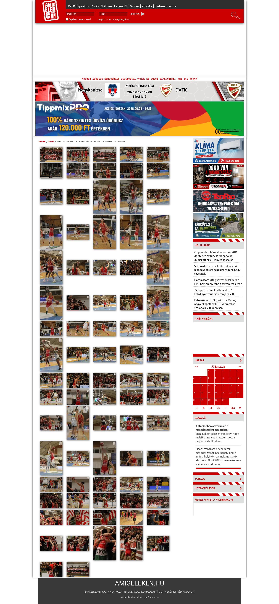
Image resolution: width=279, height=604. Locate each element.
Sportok (83, 6)
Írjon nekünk (166, 591)
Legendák (121, 6)
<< (196, 366)
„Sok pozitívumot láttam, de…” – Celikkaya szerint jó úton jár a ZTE (214, 291)
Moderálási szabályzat (140, 591)
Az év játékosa (101, 6)
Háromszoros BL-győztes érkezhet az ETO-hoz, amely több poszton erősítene (218, 281)
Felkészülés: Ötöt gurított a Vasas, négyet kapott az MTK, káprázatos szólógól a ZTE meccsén (215, 303)
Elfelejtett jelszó (121, 19)
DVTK (71, 6)
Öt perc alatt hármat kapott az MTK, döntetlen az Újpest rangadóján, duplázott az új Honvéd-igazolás (216, 255)
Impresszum (92, 591)
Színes (134, 6)
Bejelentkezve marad (80, 19)
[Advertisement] (139, 49)
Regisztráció (104, 19)
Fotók (51, 141)
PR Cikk (147, 6)
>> (239, 366)
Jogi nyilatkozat (112, 591)
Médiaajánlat (185, 591)
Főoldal (41, 141)
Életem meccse (165, 6)
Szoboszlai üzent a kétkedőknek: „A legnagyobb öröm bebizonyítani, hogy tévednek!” (217, 269)
